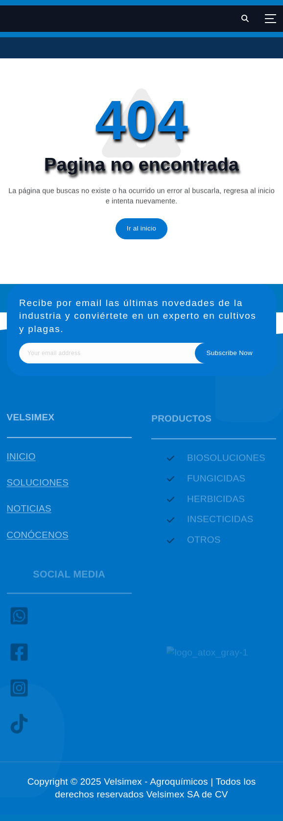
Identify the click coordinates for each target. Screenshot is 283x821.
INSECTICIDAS (220, 522)
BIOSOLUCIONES (226, 461)
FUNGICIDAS (216, 481)
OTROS (204, 543)
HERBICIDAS (216, 502)
